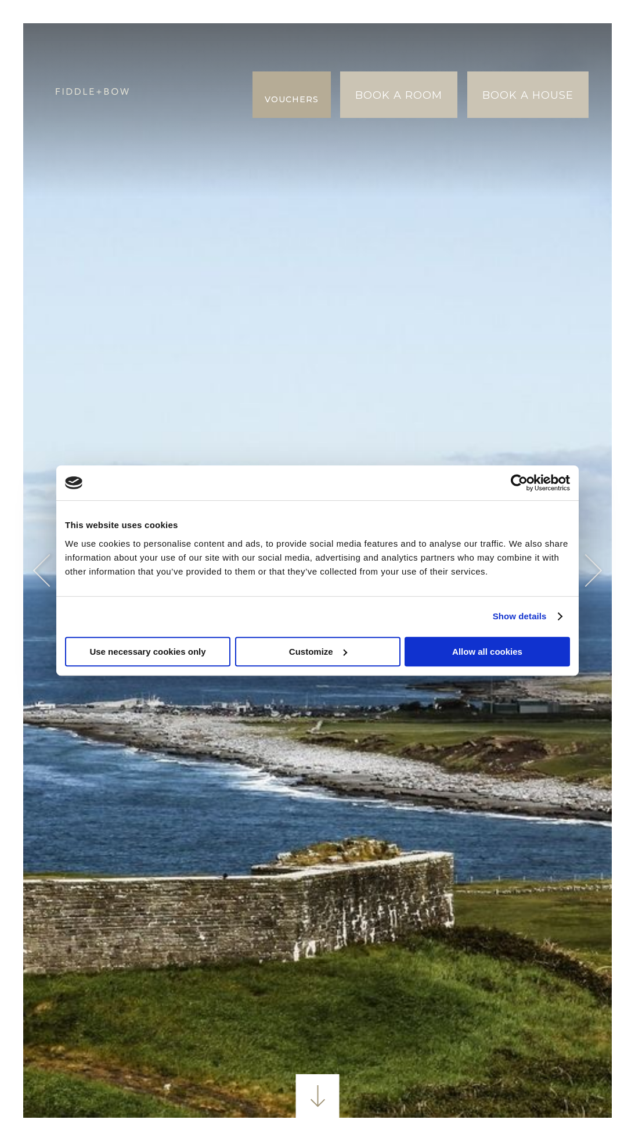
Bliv (170, 46)
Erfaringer (191, 93)
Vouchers (292, 99)
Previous (49, 570)
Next (585, 570)
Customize (318, 651)
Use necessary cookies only (147, 651)
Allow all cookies (487, 651)
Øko (169, 117)
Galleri (179, 141)
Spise (207, 46)
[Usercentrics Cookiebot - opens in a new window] (519, 482)
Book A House (527, 95)
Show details (520, 616)
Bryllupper (192, 70)
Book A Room (398, 95)
